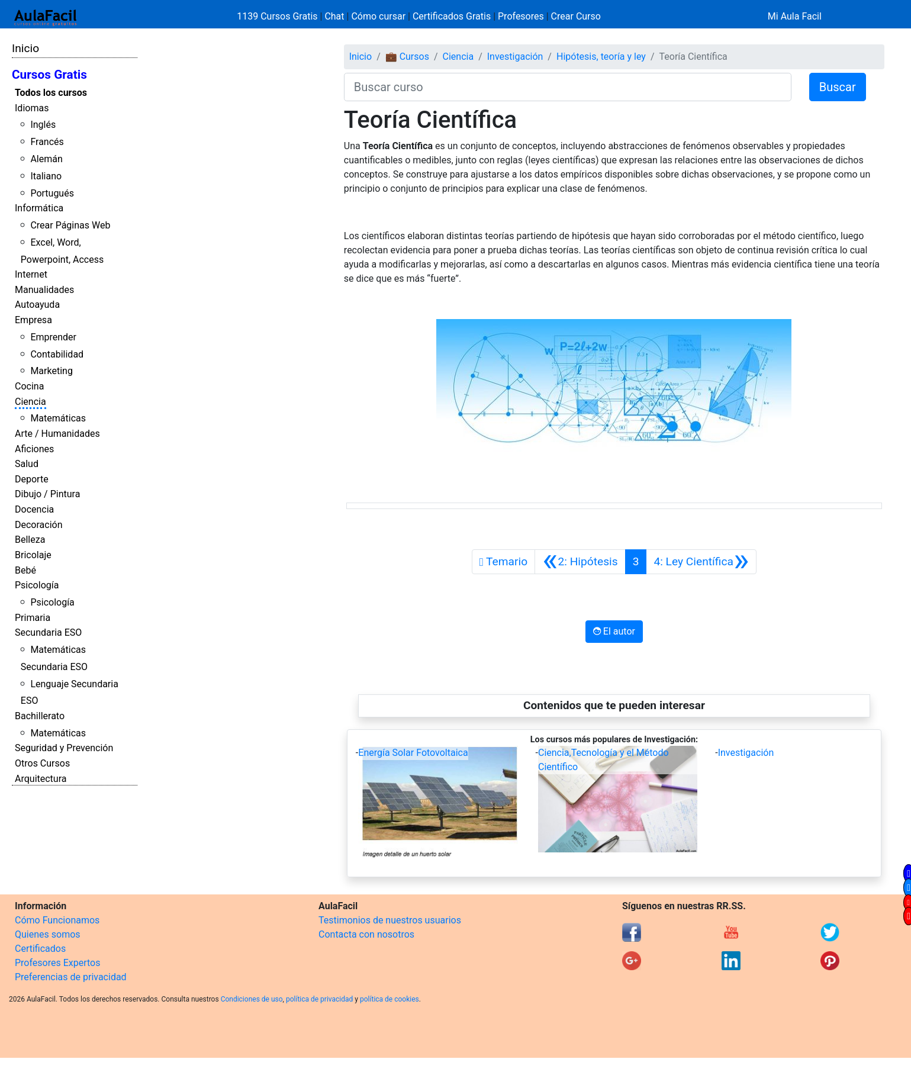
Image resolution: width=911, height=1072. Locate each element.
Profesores (521, 16)
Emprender (53, 337)
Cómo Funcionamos (57, 920)
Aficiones (34, 449)
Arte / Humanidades (57, 433)
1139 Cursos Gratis (278, 16)
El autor (614, 631)
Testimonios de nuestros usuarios (389, 920)
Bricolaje (33, 555)
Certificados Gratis (452, 16)
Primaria (32, 617)
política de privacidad (319, 999)
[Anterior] (580, 561)
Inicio (25, 48)
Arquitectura (40, 778)
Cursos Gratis (49, 74)
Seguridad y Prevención (64, 748)
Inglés (43, 124)
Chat (334, 16)
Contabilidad (56, 354)
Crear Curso (576, 16)
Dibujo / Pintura (47, 494)
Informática (39, 208)
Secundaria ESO (48, 632)
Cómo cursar (378, 16)
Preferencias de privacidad (71, 977)
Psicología (37, 585)
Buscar (837, 87)
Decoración (39, 524)
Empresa (33, 320)
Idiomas (32, 108)
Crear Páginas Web (70, 225)
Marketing (51, 370)
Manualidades (44, 289)
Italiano (46, 176)
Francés (46, 141)
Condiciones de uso (252, 999)
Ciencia (30, 401)
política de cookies (389, 999)
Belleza (30, 539)
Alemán (46, 159)
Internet (31, 274)
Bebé (25, 570)
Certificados (40, 948)
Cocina (29, 386)
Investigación (515, 56)
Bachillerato (40, 716)
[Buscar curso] (567, 87)
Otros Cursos (42, 763)
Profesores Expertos (57, 962)
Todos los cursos (51, 92)
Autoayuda (37, 304)
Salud (26, 463)
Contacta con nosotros (366, 934)
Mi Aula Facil (795, 16)
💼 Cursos (407, 56)
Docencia (34, 509)
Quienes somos (48, 934)
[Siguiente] (701, 561)
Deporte (32, 479)
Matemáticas (58, 418)
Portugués (52, 193)
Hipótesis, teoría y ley (601, 56)
